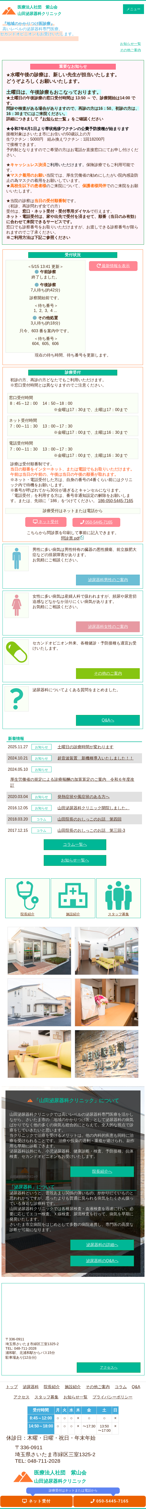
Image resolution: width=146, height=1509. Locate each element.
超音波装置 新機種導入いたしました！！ (96, 758)
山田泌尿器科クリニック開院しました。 (94, 808)
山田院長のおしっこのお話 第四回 (90, 819)
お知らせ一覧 (54, 119)
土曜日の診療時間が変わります (86, 747)
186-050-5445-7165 (115, 501)
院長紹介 (52, 1387)
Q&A (136, 1387)
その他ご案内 (98, 1387)
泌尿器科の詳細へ (102, 1245)
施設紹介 (73, 1387)
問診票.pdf (70, 538)
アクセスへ (109, 1367)
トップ (12, 1387)
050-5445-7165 (96, 522)
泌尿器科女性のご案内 (108, 626)
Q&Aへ (108, 720)
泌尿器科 (31, 1387)
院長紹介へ (102, 1171)
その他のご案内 (108, 673)
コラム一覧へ (75, 844)
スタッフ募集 (46, 1397)
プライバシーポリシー (112, 1397)
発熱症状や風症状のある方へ (84, 797)
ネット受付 (45, 522)
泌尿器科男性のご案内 (108, 580)
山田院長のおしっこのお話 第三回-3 (91, 830)
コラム (121, 1387)
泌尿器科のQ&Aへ (102, 1261)
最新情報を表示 (113, 266)
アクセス (22, 1397)
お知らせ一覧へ (75, 860)
